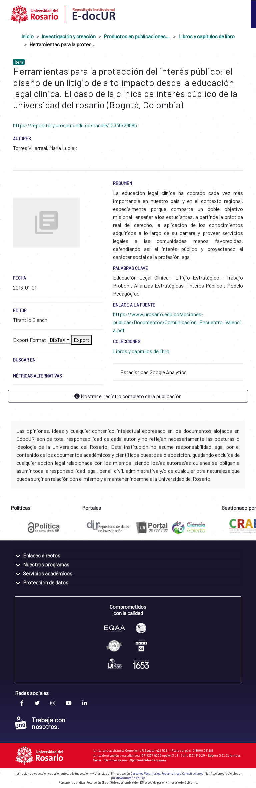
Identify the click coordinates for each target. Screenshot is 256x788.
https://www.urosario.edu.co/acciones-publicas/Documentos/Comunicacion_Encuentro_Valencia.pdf (177, 322)
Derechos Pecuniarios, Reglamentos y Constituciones (167, 773)
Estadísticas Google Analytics (153, 372)
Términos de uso (115, 760)
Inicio (27, 36)
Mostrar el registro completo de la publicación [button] (128, 396)
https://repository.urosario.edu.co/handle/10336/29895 (75, 125)
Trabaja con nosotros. (40, 723)
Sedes (97, 760)
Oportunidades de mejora (148, 760)
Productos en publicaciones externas (137, 36)
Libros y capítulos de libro (206, 36)
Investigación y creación (69, 36)
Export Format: (30, 340)
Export (81, 340)
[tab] (178, 372)
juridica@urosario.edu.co (128, 778)
